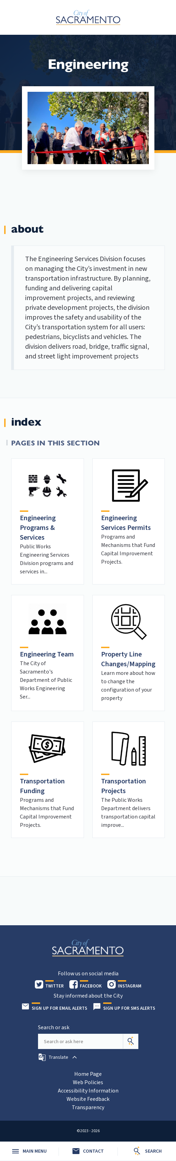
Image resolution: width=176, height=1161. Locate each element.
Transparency (88, 1107)
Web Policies (88, 1082)
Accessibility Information (88, 1091)
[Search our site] (80, 1041)
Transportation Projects (123, 786)
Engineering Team (47, 654)
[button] (58, 1057)
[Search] (130, 1041)
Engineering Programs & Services (38, 527)
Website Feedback (88, 1099)
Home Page (88, 1074)
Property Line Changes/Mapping (128, 659)
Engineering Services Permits (126, 523)
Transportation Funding (42, 786)
